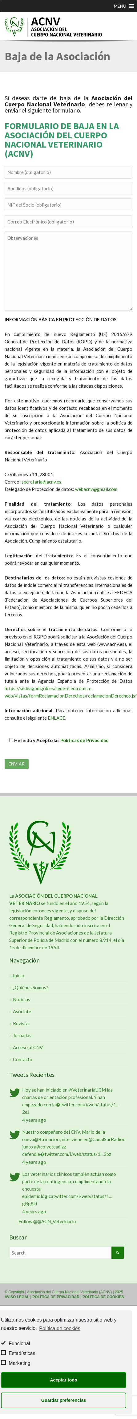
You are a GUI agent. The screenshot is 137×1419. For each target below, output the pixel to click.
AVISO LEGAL (17, 1297)
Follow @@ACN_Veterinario (47, 1221)
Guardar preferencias (63, 1400)
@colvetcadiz (50, 1146)
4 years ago (34, 1120)
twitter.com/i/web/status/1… (89, 1104)
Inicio (18, 975)
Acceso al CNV (28, 1047)
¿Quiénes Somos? (30, 987)
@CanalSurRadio (105, 1139)
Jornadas (22, 1035)
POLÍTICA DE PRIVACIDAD (55, 1297)
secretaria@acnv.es (41, 481)
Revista (21, 1023)
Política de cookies (59, 1328)
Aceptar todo (63, 1379)
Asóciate (22, 1011)
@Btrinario (45, 1139)
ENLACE (56, 718)
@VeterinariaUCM (87, 1090)
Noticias (21, 999)
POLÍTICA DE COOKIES (103, 1297)
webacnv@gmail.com (96, 489)
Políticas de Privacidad (84, 740)
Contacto (22, 1059)
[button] (120, 6)
